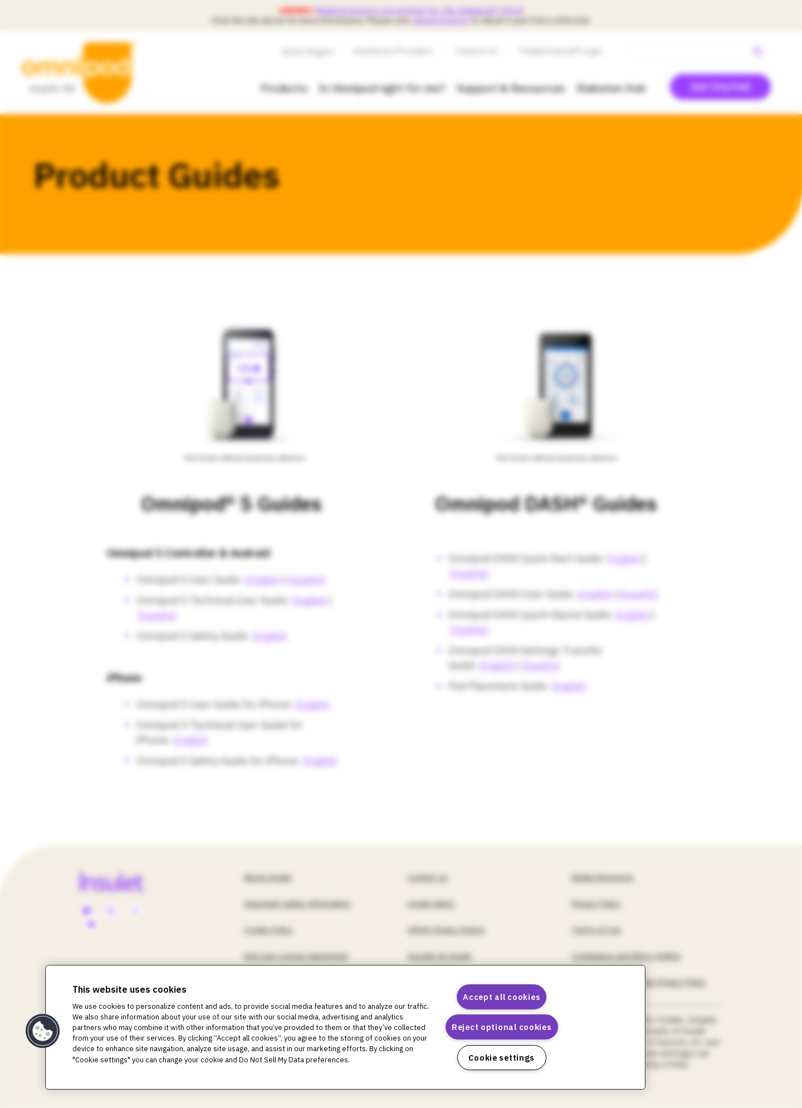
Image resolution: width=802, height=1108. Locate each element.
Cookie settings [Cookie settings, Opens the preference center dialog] (501, 1057)
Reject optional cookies (502, 1027)
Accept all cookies (501, 997)
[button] (43, 1031)
